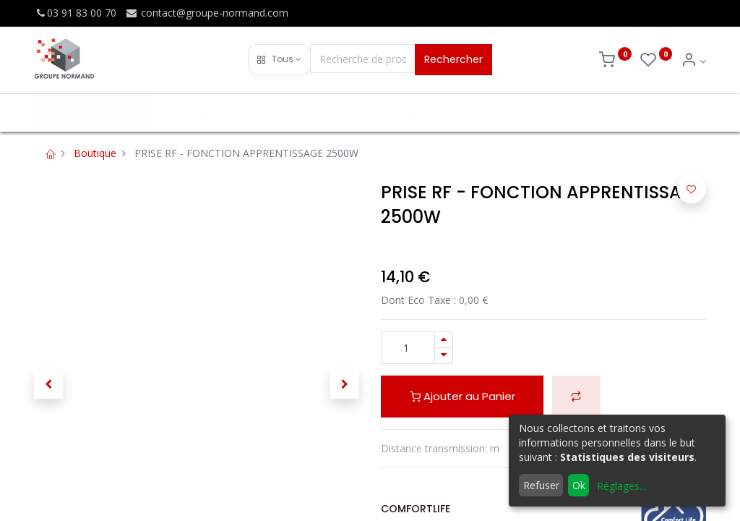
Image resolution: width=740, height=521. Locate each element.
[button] (279, 59)
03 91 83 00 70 (75, 13)
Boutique (95, 153)
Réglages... (621, 486)
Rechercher (453, 59)
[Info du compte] (693, 61)
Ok (578, 485)
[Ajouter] (443, 339)
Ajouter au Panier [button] (462, 396)
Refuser (541, 485)
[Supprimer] (443, 355)
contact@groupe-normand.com (206, 13)
